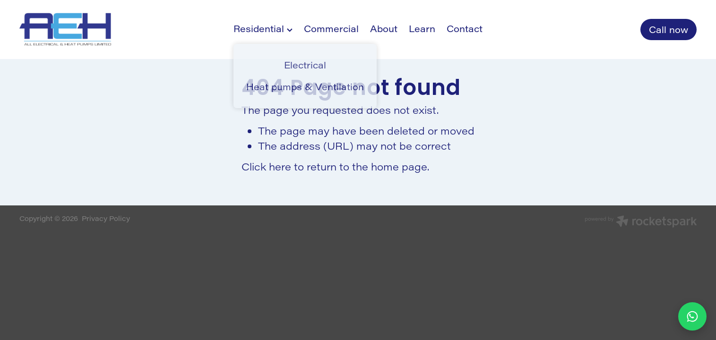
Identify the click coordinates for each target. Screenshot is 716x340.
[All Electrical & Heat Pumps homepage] (87, 29)
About (383, 28)
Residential (263, 28)
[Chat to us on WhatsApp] (692, 316)
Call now (668, 29)
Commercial (331, 28)
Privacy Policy (106, 218)
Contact (465, 28)
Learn (422, 28)
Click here (266, 166)
